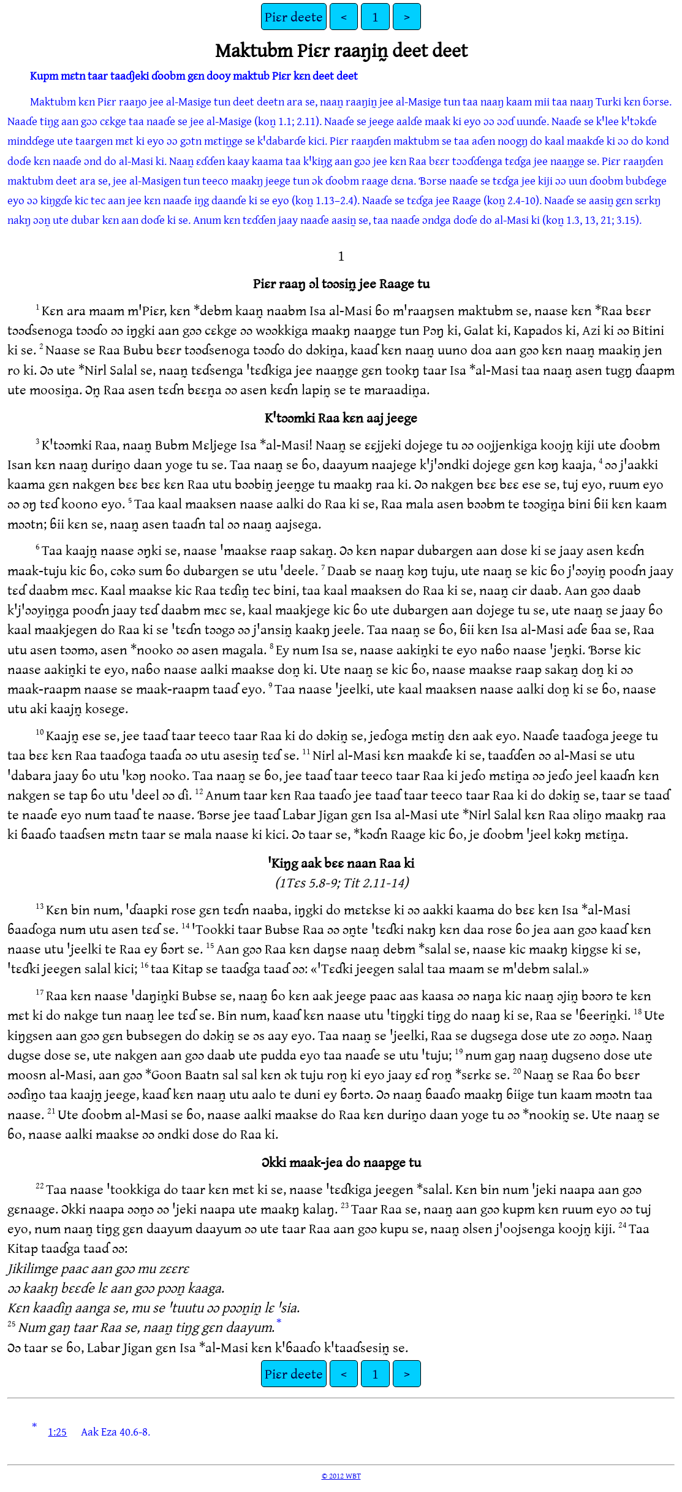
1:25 (57, 1431)
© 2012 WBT (341, 1475)
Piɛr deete (294, 16)
